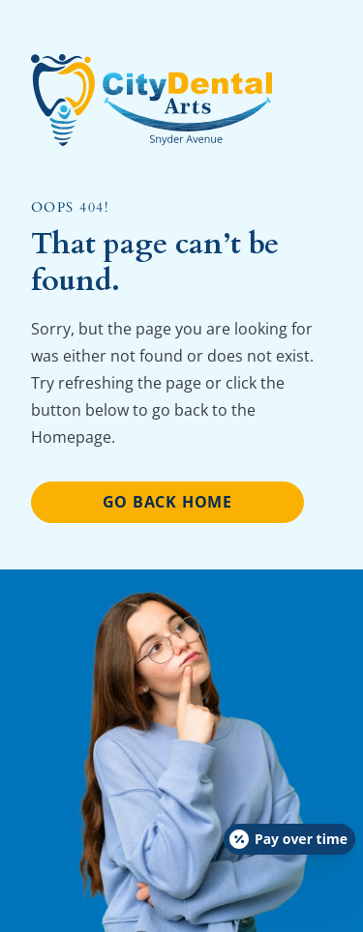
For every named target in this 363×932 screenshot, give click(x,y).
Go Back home (168, 501)
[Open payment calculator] (289, 839)
